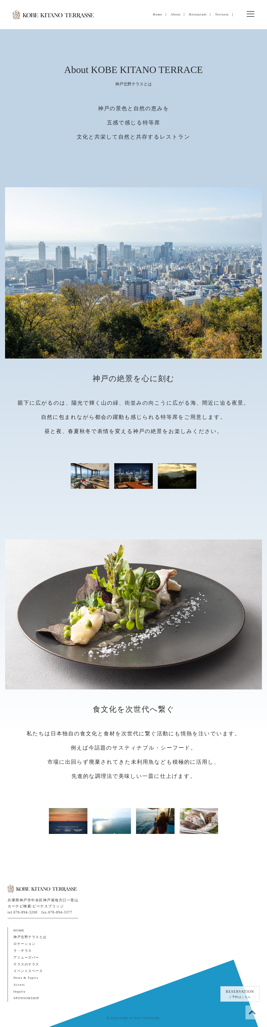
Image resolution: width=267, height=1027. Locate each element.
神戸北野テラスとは (30, 937)
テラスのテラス (26, 964)
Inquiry (19, 991)
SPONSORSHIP (26, 998)
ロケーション (24, 944)
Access (19, 984)
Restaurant (198, 14)
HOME (19, 930)
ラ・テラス (22, 951)
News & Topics (26, 978)
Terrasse (222, 14)
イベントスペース (28, 971)
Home (157, 14)
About (176, 14)
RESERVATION (240, 994)
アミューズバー (26, 957)
